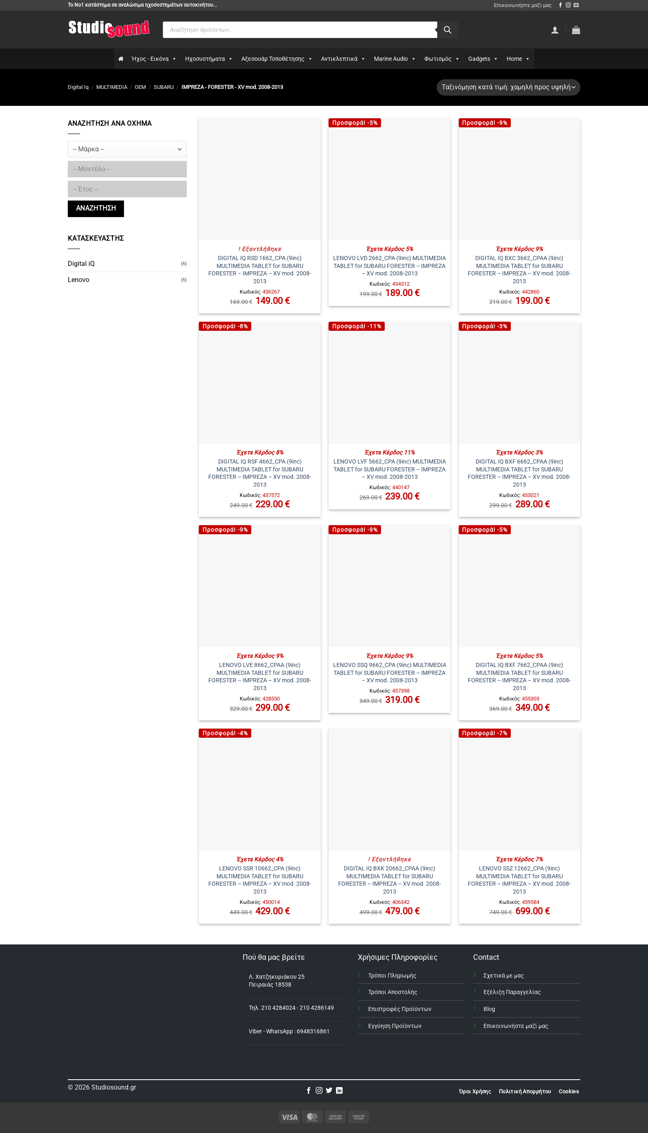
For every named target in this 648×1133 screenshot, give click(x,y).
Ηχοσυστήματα (209, 58)
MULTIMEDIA (111, 87)
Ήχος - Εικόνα (154, 58)
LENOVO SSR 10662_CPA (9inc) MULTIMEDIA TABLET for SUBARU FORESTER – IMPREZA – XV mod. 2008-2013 (259, 880)
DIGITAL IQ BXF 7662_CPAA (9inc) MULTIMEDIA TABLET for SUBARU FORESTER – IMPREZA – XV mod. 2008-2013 (519, 677)
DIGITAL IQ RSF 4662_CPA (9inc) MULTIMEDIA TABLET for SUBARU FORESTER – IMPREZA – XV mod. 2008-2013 (259, 473)
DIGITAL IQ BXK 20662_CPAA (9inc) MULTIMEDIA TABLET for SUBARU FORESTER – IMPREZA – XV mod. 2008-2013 (389, 880)
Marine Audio (395, 58)
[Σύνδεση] (555, 30)
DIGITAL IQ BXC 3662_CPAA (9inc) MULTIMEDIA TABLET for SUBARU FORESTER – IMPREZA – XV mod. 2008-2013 (519, 270)
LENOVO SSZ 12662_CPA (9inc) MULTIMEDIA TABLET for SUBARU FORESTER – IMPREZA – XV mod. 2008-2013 (519, 880)
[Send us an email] (576, 5)
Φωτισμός (442, 58)
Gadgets (483, 58)
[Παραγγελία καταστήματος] (508, 87)
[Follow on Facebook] (560, 5)
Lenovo (78, 280)
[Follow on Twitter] (329, 1091)
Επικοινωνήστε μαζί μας (523, 5)
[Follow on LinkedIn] (339, 1091)
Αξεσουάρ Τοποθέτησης (277, 58)
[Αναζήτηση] (447, 30)
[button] (576, 30)
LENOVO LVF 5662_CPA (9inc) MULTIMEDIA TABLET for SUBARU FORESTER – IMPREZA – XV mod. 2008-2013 (390, 469)
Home (518, 58)
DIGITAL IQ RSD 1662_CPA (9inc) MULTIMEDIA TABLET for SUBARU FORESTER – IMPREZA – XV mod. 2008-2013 (259, 270)
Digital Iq (78, 87)
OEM (140, 87)
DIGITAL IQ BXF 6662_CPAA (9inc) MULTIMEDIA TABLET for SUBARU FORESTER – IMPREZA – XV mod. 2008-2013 (519, 473)
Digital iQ (81, 264)
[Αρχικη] (121, 58)
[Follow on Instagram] (568, 5)
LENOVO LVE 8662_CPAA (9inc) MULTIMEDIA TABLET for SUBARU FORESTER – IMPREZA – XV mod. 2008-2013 (259, 677)
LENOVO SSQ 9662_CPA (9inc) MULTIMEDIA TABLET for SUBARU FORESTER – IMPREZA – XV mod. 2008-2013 (389, 673)
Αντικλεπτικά (343, 58)
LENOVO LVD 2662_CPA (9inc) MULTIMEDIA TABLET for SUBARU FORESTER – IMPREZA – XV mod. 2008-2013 (389, 266)
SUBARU (164, 87)
